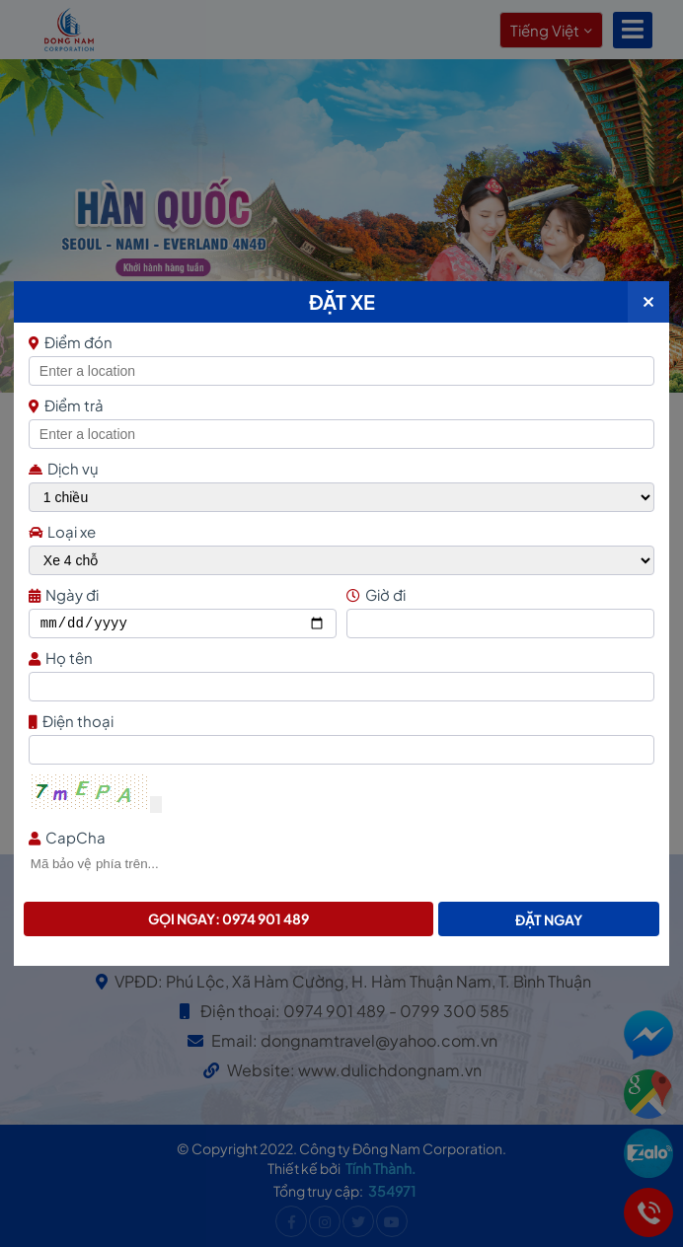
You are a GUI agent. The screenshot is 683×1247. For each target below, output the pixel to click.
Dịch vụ (64, 468)
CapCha (339, 837)
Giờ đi (497, 594)
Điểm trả (66, 405)
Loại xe (62, 531)
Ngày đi (180, 594)
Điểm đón (339, 341)
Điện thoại (339, 720)
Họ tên (339, 657)
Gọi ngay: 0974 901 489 (228, 918)
